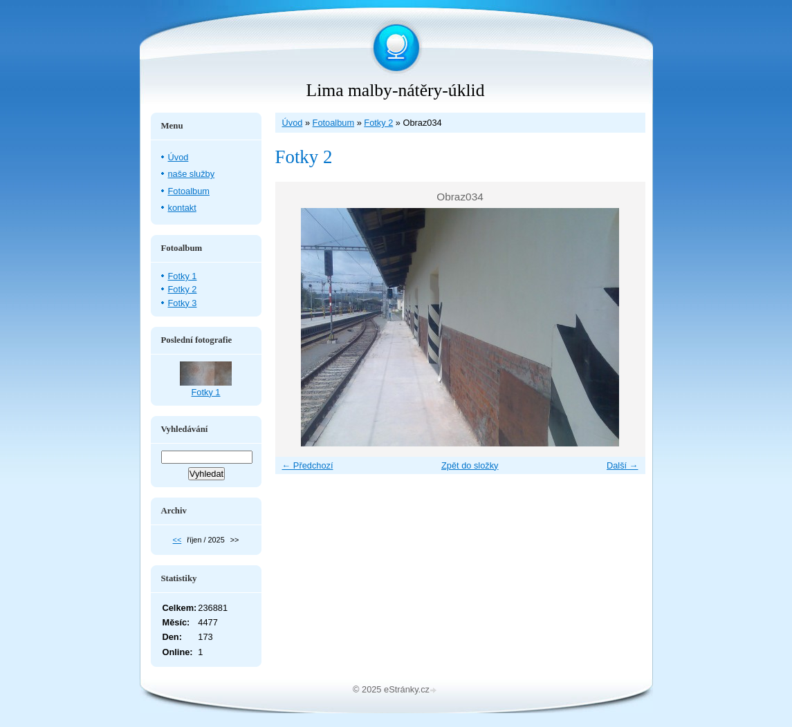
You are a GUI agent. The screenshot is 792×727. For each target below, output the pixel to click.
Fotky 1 (182, 276)
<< (177, 540)
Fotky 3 (182, 303)
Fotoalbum (333, 122)
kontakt (182, 207)
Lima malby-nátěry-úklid (395, 90)
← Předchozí (307, 465)
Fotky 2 (378, 122)
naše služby (191, 174)
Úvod (292, 122)
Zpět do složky (470, 465)
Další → (622, 465)
